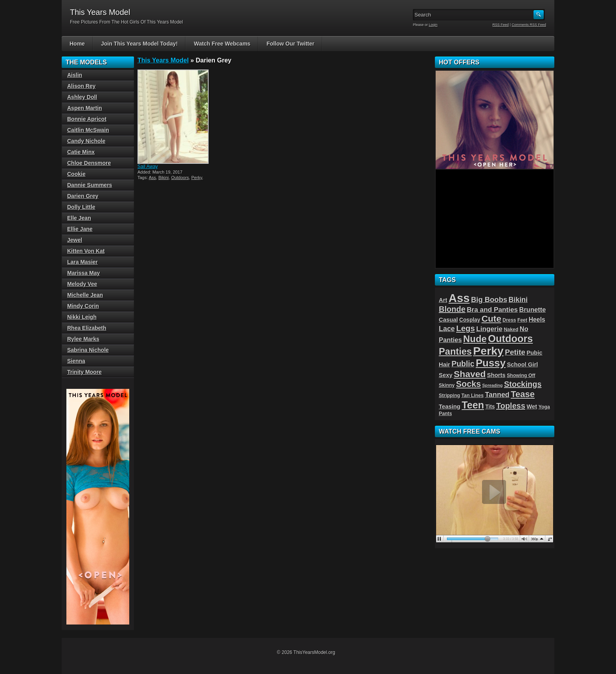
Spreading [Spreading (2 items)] (492, 385)
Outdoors (180, 177)
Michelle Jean (85, 295)
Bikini (163, 177)
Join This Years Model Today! (139, 43)
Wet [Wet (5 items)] (531, 406)
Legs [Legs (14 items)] (465, 328)
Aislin (74, 75)
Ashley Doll (82, 97)
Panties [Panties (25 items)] (455, 351)
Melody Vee (82, 284)
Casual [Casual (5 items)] (448, 320)
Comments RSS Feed (529, 25)
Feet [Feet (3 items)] (522, 320)
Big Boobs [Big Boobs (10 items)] (489, 299)
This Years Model (163, 60)
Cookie (76, 174)
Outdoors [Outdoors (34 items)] (510, 338)
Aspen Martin (84, 108)
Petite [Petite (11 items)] (515, 352)
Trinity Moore (84, 372)
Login (433, 25)
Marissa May (83, 273)
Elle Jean (79, 218)
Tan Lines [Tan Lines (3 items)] (472, 395)
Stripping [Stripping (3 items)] (449, 395)
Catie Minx (81, 152)
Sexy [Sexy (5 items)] (446, 375)
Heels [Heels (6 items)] (537, 319)
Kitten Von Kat (85, 251)
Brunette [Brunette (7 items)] (532, 309)
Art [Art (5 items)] (443, 300)
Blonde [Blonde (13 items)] (452, 309)
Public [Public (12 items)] (462, 363)
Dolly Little (81, 207)
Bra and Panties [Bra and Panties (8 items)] (492, 309)
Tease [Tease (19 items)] (523, 394)
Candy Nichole (86, 141)
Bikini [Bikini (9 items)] (518, 300)
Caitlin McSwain (88, 130)
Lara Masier (82, 262)
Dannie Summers (89, 185)
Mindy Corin (83, 306)
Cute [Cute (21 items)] (491, 319)
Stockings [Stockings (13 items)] (523, 384)
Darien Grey (82, 196)
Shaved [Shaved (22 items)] (470, 374)
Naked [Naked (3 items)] (511, 329)
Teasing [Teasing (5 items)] (449, 406)
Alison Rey (81, 86)
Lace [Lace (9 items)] (447, 329)
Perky (196, 177)
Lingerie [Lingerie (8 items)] (489, 329)
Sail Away (148, 166)
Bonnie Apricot (86, 119)
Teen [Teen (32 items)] (473, 404)
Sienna (76, 361)
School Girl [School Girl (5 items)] (522, 364)
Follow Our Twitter (290, 43)
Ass (152, 177)
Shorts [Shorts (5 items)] (496, 375)
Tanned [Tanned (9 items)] (497, 395)
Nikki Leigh (82, 317)
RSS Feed (501, 25)
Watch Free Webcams (222, 43)
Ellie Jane (80, 229)
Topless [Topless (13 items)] (510, 405)
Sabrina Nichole (88, 350)
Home (77, 43)
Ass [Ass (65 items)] (459, 297)
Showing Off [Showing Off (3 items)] (521, 375)
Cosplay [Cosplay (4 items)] (469, 320)
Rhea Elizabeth (86, 328)
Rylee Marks (83, 339)
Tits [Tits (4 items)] (490, 407)
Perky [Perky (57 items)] (488, 350)
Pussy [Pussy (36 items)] (491, 362)
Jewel (74, 240)
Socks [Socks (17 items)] (468, 384)
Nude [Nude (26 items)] (475, 338)
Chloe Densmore (89, 163)
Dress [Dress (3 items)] (509, 320)
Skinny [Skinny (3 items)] (447, 385)
